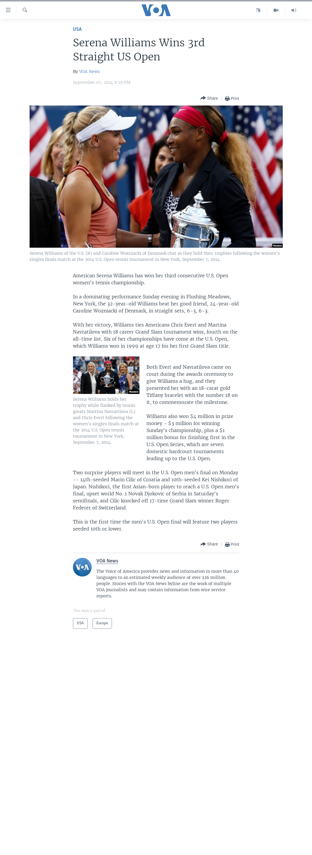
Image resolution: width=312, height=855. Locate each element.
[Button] (209, 98)
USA (77, 29)
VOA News (89, 71)
